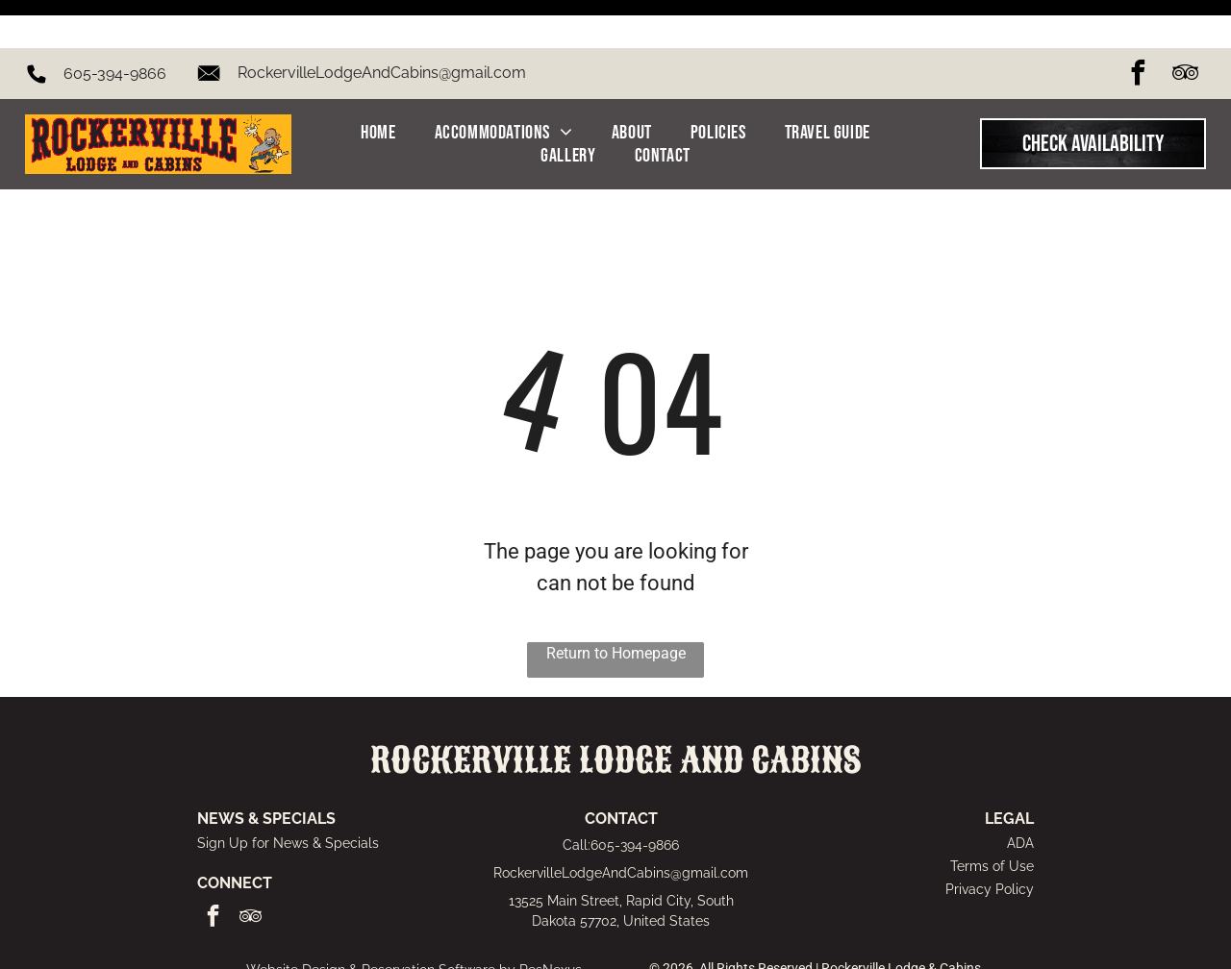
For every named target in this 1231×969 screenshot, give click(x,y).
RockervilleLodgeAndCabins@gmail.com (382, 24)
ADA (1020, 795)
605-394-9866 (114, 25)
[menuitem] (378, 84)
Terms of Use (992, 818)
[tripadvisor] (1185, 27)
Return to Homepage (616, 605)
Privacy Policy (989, 841)
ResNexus (550, 922)
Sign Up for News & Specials (288, 795)
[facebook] (1138, 27)
